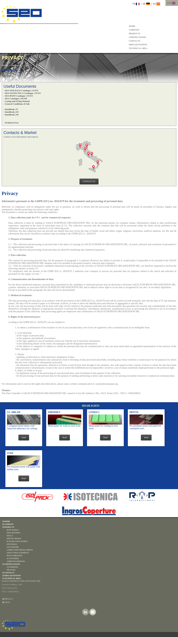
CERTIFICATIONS (137, 37)
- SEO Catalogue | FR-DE (15, 98)
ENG (169, 3)
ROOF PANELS (13, 530)
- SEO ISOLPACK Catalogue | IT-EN (21, 90)
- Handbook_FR (11, 114)
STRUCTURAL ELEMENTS (18, 553)
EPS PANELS (12, 544)
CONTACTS (134, 41)
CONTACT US (89, 181)
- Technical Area (11, 122)
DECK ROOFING (13, 533)
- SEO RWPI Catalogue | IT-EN (18, 96)
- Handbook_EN (11, 112)
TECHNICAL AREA (138, 48)
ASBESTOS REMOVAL (16, 561)
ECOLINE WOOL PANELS (17, 541)
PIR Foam (11, 570)
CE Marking (12, 567)
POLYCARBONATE (14, 556)
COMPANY (134, 30)
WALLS (10, 536)
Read (24, 437)
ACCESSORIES (13, 558)
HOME (132, 26)
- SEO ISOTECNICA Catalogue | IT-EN (22, 93)
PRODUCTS (134, 33)
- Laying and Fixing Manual (17, 101)
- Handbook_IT (11, 109)
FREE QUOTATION (138, 44)
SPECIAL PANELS (14, 538)
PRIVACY (16, 65)
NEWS (7, 76)
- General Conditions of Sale (17, 104)
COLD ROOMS (13, 547)
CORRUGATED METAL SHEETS (20, 550)
